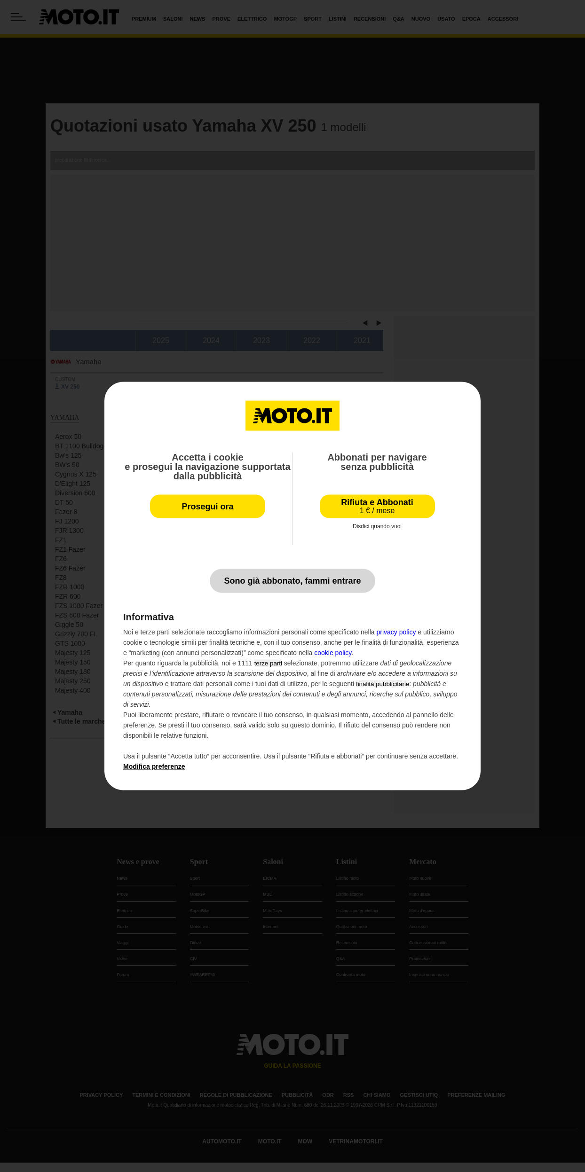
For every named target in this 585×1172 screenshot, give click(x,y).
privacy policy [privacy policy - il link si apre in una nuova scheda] (396, 632)
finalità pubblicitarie (382, 684)
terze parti (268, 663)
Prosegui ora (207, 506)
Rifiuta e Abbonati (377, 506)
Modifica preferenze (154, 766)
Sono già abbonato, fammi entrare (292, 581)
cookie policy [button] (332, 652)
